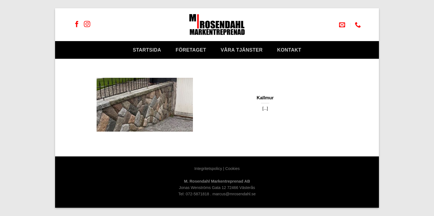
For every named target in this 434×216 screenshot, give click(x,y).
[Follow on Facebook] (77, 24)
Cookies (232, 168)
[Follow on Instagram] (87, 24)
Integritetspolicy (208, 168)
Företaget (191, 50)
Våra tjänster (242, 50)
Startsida (147, 50)
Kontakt (289, 50)
